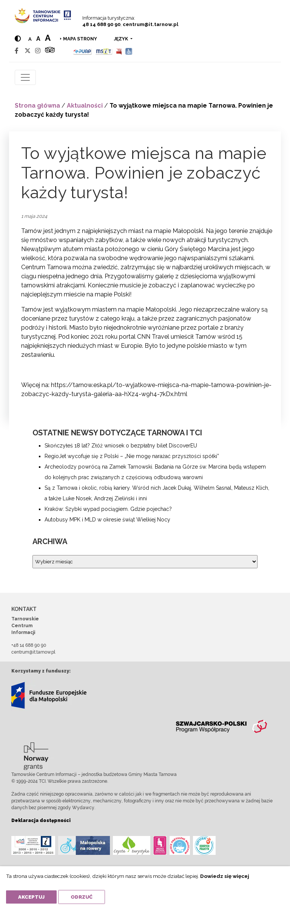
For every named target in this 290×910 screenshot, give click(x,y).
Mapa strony (80, 39)
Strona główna (37, 105)
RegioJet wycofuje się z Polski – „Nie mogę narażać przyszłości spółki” (132, 456)
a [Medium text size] (38, 38)
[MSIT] (104, 50)
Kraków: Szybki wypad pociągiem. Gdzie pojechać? (108, 509)
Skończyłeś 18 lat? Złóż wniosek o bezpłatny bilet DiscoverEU (121, 446)
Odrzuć (82, 897)
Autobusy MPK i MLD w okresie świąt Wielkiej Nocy (107, 520)
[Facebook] (17, 50)
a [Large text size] (48, 38)
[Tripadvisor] (50, 50)
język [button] (121, 39)
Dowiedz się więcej (224, 876)
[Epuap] (82, 50)
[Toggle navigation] (25, 77)
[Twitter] (28, 50)
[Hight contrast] (18, 38)
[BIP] (119, 50)
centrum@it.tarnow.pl (150, 24)
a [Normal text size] (30, 39)
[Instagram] (37, 50)
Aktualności (85, 105)
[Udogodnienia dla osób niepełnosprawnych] (129, 50)
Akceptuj (31, 897)
